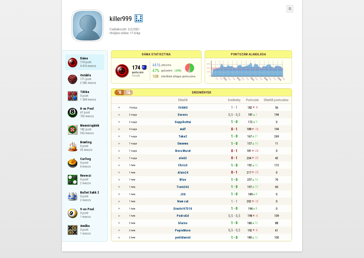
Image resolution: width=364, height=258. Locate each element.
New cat (182, 201)
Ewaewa (182, 143)
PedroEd (183, 216)
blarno (182, 223)
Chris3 (183, 165)
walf (183, 129)
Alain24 (182, 172)
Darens (183, 114)
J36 (183, 194)
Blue (182, 179)
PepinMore (183, 230)
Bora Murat (183, 151)
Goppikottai (183, 122)
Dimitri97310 (182, 208)
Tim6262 (182, 187)
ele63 (183, 158)
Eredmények (201, 92)
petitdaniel (183, 237)
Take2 (182, 136)
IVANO (183, 107)
